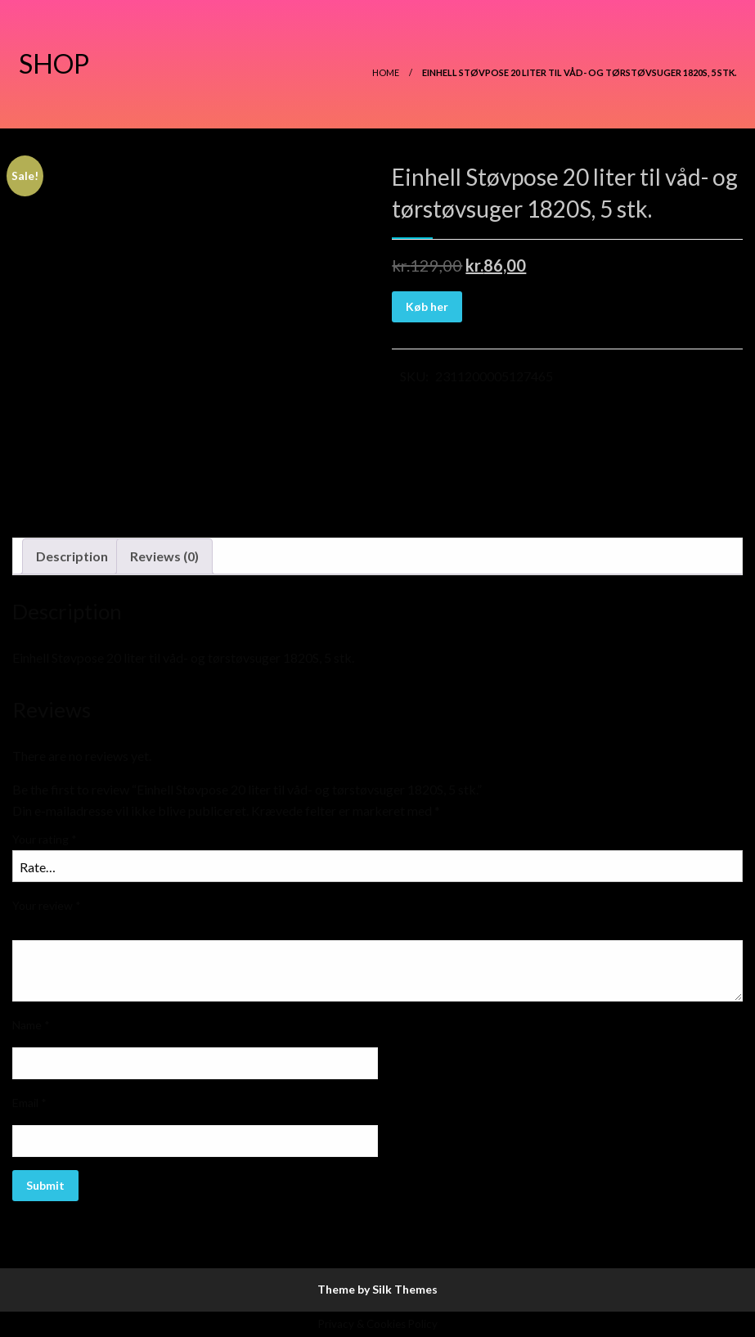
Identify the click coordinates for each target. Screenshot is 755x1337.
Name (31, 1025)
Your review (46, 905)
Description (72, 556)
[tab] (72, 556)
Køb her (427, 306)
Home (385, 72)
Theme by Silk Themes (377, 1289)
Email (29, 1103)
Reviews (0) (164, 556)
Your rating (44, 839)
